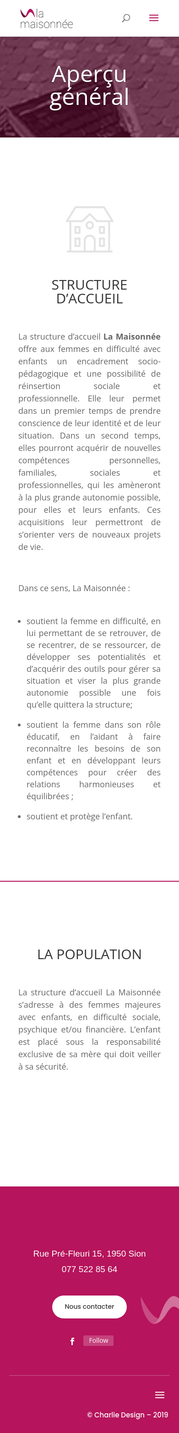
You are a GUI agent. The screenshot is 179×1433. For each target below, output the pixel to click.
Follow (98, 1340)
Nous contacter (89, 1306)
